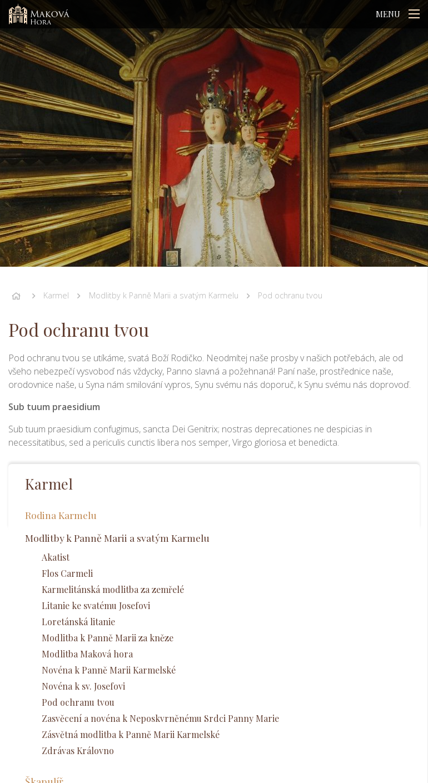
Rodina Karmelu (61, 514)
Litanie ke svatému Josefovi (96, 605)
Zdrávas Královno (78, 750)
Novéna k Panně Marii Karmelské (109, 670)
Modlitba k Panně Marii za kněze (107, 638)
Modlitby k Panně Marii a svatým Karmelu (163, 295)
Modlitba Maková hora (87, 654)
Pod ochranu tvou (290, 295)
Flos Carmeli (67, 573)
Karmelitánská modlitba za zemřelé (113, 589)
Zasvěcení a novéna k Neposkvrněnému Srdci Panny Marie (160, 718)
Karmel (56, 295)
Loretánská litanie (78, 621)
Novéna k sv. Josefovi (83, 686)
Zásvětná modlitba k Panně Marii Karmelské (131, 734)
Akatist (55, 557)
